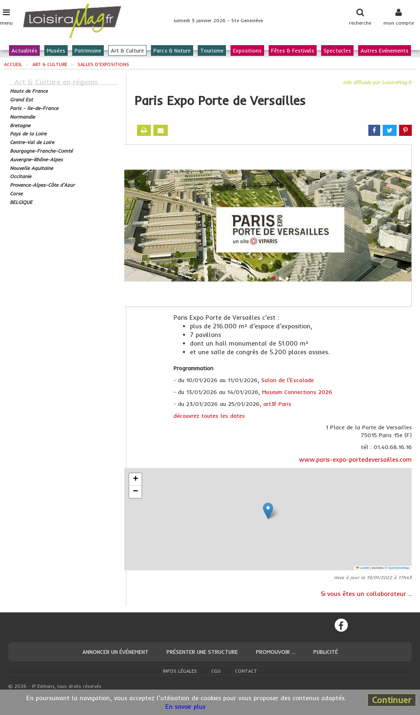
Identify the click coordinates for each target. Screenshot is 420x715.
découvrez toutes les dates (209, 415)
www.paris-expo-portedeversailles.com (355, 459)
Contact (246, 671)
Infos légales (180, 671)
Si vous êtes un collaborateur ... (366, 594)
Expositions (247, 50)
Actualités (24, 50)
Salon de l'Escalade (287, 380)
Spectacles (337, 50)
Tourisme (212, 50)
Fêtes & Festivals (292, 50)
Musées (56, 50)
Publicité (325, 652)
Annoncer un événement (115, 652)
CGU (216, 671)
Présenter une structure (202, 652)
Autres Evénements (385, 50)
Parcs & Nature (172, 50)
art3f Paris (277, 404)
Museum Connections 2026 (297, 392)
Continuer (391, 699)
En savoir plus (185, 706)
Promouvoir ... (275, 652)
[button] (268, 510)
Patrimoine (88, 50)
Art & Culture (127, 50)
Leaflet (362, 568)
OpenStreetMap (398, 568)
